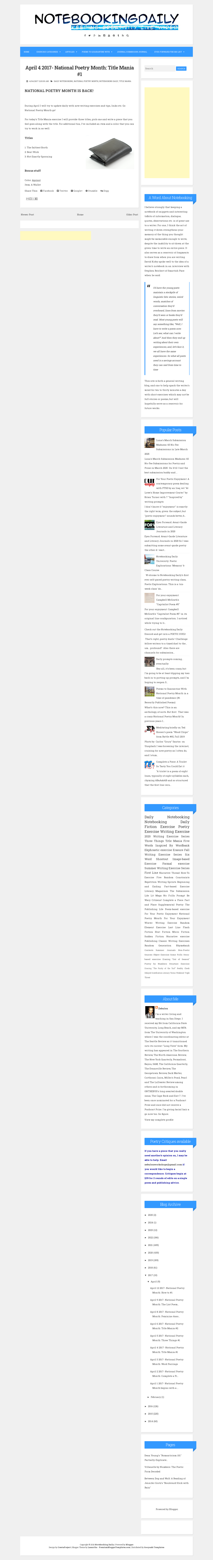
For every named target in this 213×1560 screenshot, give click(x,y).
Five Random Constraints (173, 877)
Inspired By (164, 845)
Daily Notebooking (63, 81)
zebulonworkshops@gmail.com (163, 1164)
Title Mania (125, 81)
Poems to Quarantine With (96, 52)
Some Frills (176, 954)
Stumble (91, 190)
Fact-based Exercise (177, 886)
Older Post (132, 214)
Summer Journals (166, 950)
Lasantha (92, 1547)
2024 (150, 1222)
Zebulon (163, 1008)
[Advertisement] (55, 235)
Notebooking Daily (108, 81)
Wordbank (183, 845)
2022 (150, 1237)
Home (26, 52)
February (156, 1396)
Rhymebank (183, 945)
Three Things (154, 841)
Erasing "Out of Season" (176, 959)
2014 (150, 1421)
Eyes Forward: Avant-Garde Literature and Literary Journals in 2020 (171, 527)
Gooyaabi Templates (154, 1547)
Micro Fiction (180, 931)
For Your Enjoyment (177, 918)
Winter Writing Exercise (161, 922)
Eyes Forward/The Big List (168, 52)
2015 (150, 1413)
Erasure (178, 850)
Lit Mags (156, 895)
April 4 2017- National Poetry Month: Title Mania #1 (79, 70)
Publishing (151, 940)
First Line (151, 872)
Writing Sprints (167, 881)
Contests (149, 950)
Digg (104, 190)
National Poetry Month (86, 81)
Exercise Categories (47, 52)
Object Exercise (161, 954)
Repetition (151, 881)
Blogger (173, 1509)
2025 (150, 1214)
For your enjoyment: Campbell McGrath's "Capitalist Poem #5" (168, 600)
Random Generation (158, 945)
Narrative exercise (177, 936)
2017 (150, 1275)
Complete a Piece (173, 900)
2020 (150, 1252)
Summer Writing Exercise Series (167, 868)
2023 (150, 1230)
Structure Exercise (179, 963)
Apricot (36, 179)
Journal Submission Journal (132, 52)
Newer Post (27, 214)
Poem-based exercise (177, 909)
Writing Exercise (175, 831)
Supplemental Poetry (171, 904)
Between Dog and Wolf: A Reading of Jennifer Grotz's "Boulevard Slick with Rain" (167, 1483)
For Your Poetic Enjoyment (161, 913)
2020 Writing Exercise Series (167, 836)
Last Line (174, 927)
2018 (150, 1267)
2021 (150, 1245)
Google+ (77, 190)
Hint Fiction (162, 931)
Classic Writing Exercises (174, 940)
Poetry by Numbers (156, 963)
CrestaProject (64, 1547)
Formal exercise (176, 863)
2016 (150, 1406)
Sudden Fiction (154, 936)
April (154, 1281)
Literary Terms (169, 973)
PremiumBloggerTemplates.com (114, 1547)
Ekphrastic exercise (158, 850)
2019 (150, 1260)
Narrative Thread (169, 872)
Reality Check (183, 968)
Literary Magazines (156, 890)
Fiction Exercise (160, 826)
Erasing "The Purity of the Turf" (160, 968)
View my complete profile (159, 1119)
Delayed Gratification (153, 973)
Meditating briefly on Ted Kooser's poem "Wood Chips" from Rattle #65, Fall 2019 (172, 732)
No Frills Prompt (174, 895)
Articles (70, 52)
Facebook (47, 190)
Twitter (62, 190)
